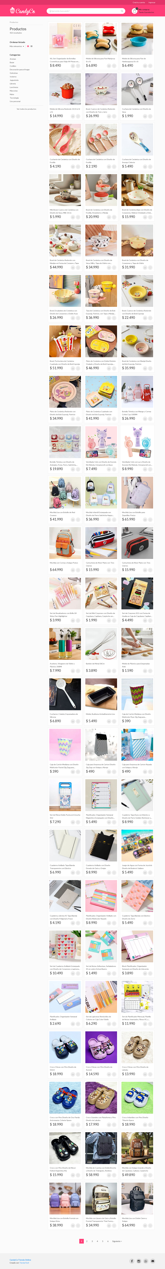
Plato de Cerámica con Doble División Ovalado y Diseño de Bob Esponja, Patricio (101, 364)
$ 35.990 (128, 368)
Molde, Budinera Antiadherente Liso (100, 714)
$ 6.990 (55, 872)
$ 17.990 (92, 1124)
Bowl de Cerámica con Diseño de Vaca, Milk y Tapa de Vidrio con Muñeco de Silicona (99, 263)
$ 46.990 (92, 368)
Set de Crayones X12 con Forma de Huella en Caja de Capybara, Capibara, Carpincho (137, 616)
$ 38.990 (56, 1225)
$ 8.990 (127, 469)
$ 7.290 (55, 822)
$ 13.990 (128, 1074)
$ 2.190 (91, 166)
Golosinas (14, 73)
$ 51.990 (56, 368)
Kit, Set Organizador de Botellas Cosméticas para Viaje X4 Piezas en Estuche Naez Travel (64, 61)
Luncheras (14, 87)
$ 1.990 (127, 116)
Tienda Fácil (24, 1263)
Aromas (13, 59)
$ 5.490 (127, 166)
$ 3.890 (91, 670)
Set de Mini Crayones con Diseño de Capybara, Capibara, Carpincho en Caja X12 (100, 616)
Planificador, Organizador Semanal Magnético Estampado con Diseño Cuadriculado (99, 818)
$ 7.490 (91, 469)
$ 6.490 (127, 65)
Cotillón (13, 66)
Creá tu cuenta (139, 2)
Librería (13, 83)
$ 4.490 (127, 620)
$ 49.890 (128, 1175)
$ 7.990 (55, 670)
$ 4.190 (55, 166)
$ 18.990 (56, 1074)
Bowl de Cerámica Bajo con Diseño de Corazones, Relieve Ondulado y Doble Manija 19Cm (137, 213)
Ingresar (151, 2)
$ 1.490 (91, 973)
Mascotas (14, 91)
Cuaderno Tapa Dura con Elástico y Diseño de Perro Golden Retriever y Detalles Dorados (136, 818)
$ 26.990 (92, 116)
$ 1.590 (127, 670)
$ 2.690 (55, 1023)
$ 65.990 (128, 519)
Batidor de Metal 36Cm (95, 663)
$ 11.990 (128, 1023)
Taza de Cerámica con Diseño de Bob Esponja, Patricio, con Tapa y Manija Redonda (100, 314)
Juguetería (14, 80)
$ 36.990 (92, 317)
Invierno (13, 77)
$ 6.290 (91, 1023)
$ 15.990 (128, 217)
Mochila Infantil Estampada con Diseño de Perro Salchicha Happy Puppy (99, 515)
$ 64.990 (56, 570)
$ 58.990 (92, 1175)
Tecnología (14, 98)
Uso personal (15, 101)
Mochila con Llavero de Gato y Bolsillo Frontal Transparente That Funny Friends (101, 1221)
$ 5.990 (55, 217)
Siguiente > (117, 1241)
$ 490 (90, 771)
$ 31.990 (128, 267)
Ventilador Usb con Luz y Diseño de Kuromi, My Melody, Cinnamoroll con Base (136, 465)
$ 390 (126, 721)
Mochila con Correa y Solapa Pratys (64, 563)
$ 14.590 (92, 1074)
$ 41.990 (92, 418)
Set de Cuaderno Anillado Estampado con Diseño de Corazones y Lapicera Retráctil (65, 969)
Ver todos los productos (26, 109)
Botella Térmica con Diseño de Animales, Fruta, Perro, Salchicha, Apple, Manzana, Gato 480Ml (63, 465)
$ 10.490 (56, 973)
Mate (12, 94)
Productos (14, 22)
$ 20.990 (92, 217)
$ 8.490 (55, 65)
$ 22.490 (128, 317)
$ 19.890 (56, 469)
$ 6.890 (91, 65)
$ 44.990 (56, 267)
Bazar (12, 62)
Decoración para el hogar (20, 69)
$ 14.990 (56, 116)
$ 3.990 (55, 620)
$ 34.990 (92, 267)
